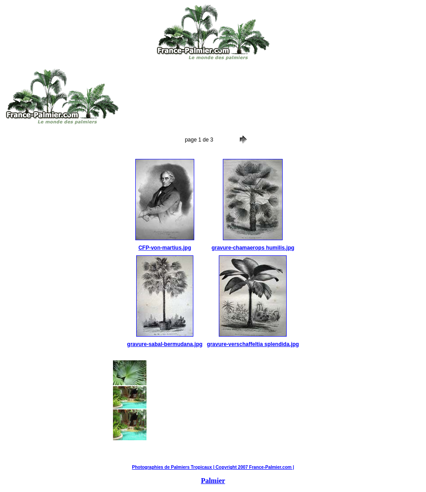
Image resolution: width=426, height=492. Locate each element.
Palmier (213, 480)
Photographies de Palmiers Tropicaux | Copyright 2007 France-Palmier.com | (213, 467)
